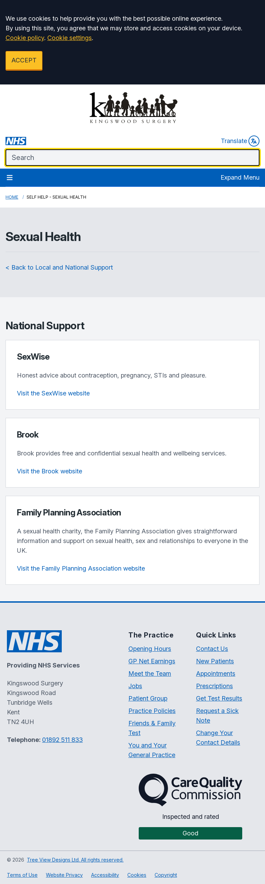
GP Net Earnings (151, 661)
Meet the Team (149, 673)
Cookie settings (69, 37)
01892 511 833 (62, 739)
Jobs (135, 686)
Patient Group (147, 698)
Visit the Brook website (49, 471)
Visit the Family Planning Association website (81, 568)
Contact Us (212, 648)
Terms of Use (22, 875)
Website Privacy (64, 875)
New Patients (215, 661)
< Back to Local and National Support (59, 267)
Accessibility (105, 875)
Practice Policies (152, 710)
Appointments (215, 673)
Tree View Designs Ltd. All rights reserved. (75, 860)
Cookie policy (25, 37)
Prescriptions (214, 686)
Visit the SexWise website (53, 393)
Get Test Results (219, 698)
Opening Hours (149, 648)
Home (12, 197)
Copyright (166, 875)
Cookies (136, 875)
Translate (240, 141)
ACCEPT (24, 60)
